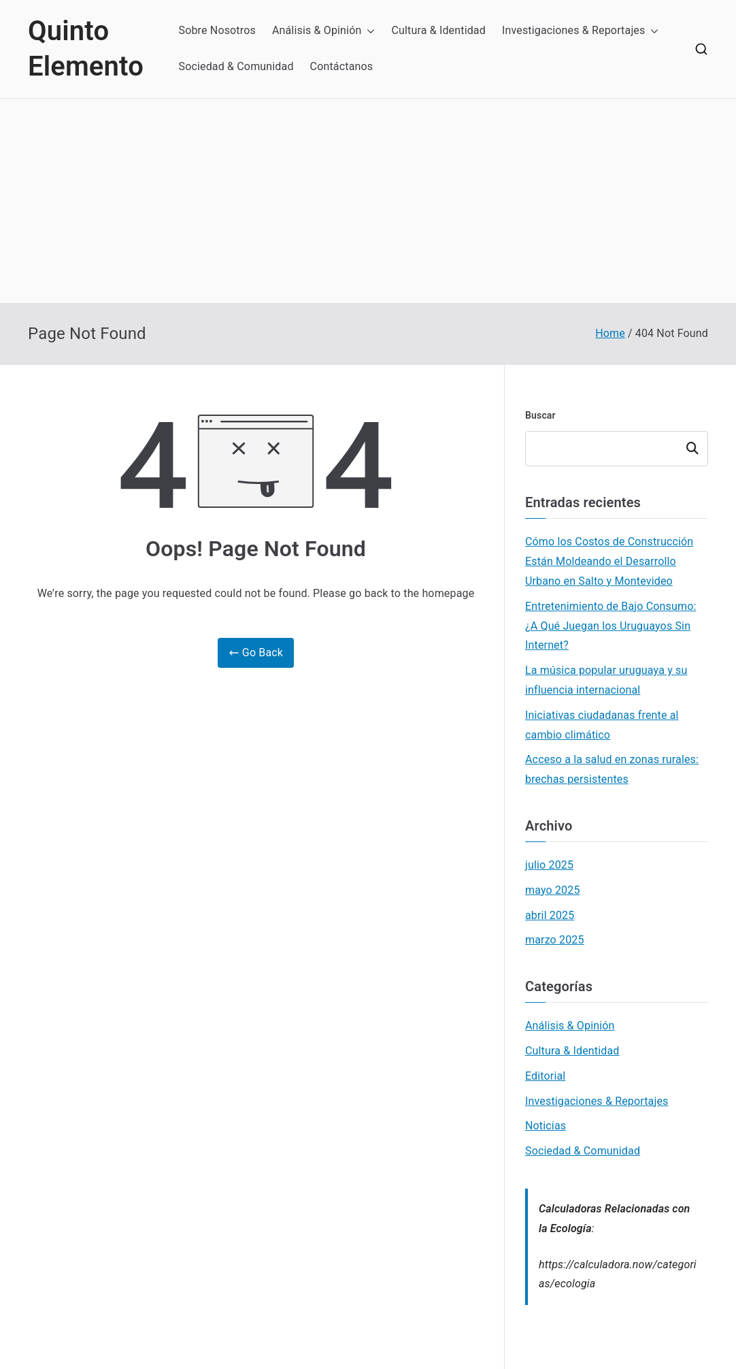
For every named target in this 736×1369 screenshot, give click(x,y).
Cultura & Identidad (438, 30)
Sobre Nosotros (217, 30)
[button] (368, 31)
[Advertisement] (368, 201)
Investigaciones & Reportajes (580, 31)
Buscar (540, 415)
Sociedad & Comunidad (236, 66)
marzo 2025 (554, 939)
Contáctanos (341, 66)
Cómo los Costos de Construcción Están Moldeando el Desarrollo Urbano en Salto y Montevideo (609, 561)
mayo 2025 (552, 890)
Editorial (545, 1075)
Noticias (545, 1125)
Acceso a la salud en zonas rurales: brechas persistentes (612, 769)
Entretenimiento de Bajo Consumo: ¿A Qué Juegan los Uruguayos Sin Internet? (610, 626)
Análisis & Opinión (323, 31)
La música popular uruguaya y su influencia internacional (606, 680)
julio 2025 (549, 864)
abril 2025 (549, 915)
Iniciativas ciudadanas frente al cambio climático (602, 725)
